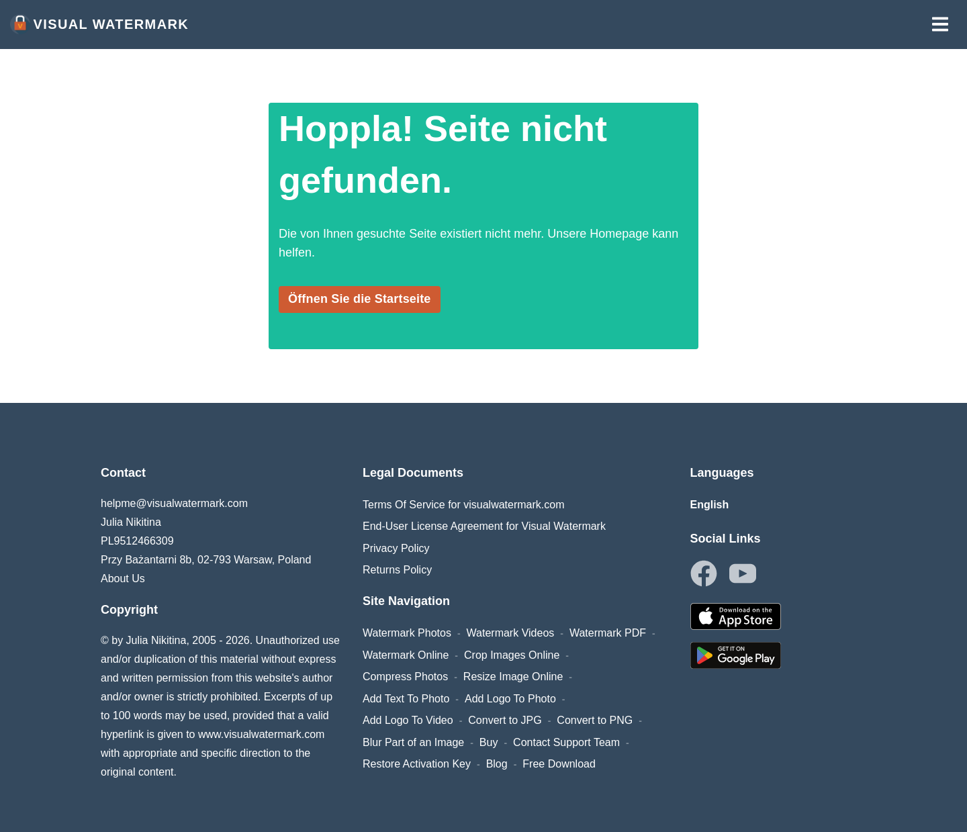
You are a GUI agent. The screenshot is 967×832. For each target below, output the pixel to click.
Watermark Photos (407, 633)
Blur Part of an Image (413, 742)
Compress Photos (405, 676)
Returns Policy (397, 569)
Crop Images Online (511, 655)
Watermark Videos (511, 633)
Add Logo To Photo (510, 698)
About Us (123, 578)
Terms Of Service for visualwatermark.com (464, 504)
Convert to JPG (504, 720)
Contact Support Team (566, 742)
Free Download (559, 764)
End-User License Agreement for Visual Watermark (484, 526)
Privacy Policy (396, 548)
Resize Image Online (513, 676)
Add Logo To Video (408, 720)
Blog (497, 764)
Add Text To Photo (406, 698)
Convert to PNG (595, 720)
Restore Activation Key (417, 764)
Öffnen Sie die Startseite (359, 299)
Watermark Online (406, 655)
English (709, 504)
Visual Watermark (99, 24)
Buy (488, 742)
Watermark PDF (607, 633)
